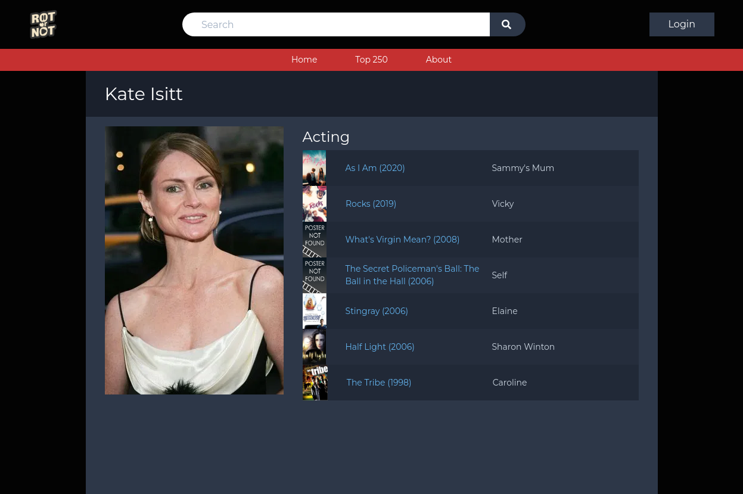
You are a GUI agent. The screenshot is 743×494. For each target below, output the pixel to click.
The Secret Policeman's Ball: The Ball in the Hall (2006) (413, 275)
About (439, 59)
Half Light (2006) (379, 346)
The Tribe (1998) (379, 382)
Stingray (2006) (377, 311)
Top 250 (371, 59)
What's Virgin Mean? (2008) (403, 239)
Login (682, 24)
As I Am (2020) (375, 168)
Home (304, 59)
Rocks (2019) (371, 203)
